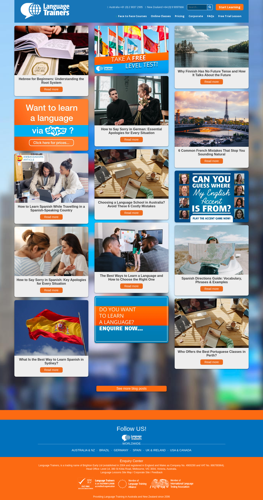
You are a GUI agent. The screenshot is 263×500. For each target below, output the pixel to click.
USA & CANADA (180, 450)
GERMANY (121, 450)
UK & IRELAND (156, 450)
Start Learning (229, 7)
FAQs (210, 16)
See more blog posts (132, 388)
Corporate (196, 16)
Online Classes (161, 16)
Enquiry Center (131, 461)
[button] (210, 7)
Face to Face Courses (131, 16)
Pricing (180, 16)
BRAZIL (104, 450)
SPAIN (137, 450)
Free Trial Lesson (229, 16)
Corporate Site (142, 472)
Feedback (157, 472)
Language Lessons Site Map (116, 472)
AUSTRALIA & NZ (83, 450)
